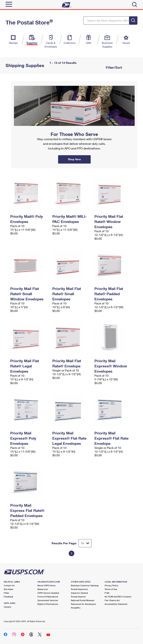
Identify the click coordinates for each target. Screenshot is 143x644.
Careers (7, 607)
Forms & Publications (47, 596)
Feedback (8, 596)
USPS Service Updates (48, 593)
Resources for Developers (83, 604)
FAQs (6, 593)
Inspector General (79, 593)
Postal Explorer (78, 596)
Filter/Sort (113, 67)
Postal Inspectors (79, 589)
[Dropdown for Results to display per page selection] (85, 543)
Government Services (47, 600)
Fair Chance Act (112, 600)
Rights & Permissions (47, 604)
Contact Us (9, 585)
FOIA (107, 593)
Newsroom (42, 589)
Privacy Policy (111, 585)
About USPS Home (46, 585)
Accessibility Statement (116, 604)
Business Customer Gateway (85, 585)
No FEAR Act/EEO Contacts (118, 596)
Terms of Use (111, 589)
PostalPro (75, 607)
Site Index (8, 589)
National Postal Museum (82, 600)
